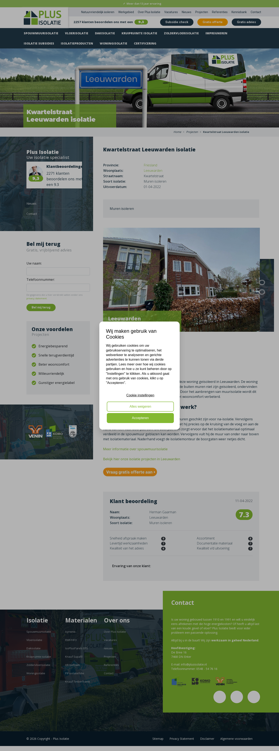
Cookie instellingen (140, 395)
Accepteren (140, 418)
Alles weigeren (140, 406)
